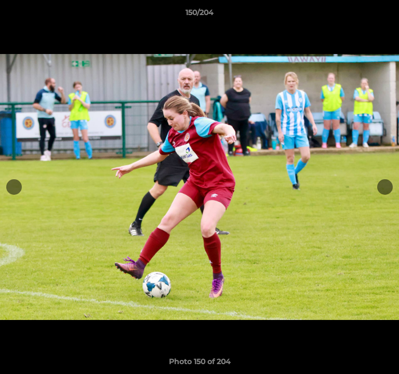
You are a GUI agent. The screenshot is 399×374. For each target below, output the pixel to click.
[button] (386, 15)
